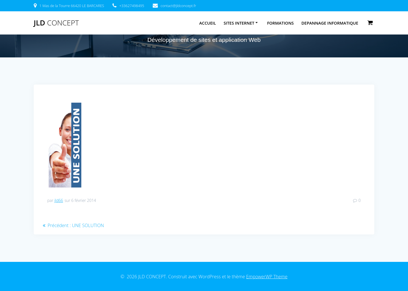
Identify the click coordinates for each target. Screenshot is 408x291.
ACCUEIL (207, 23)
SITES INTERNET (239, 23)
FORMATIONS (280, 23)
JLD (56, 23)
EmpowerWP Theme (267, 276)
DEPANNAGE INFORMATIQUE (329, 23)
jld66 (58, 200)
